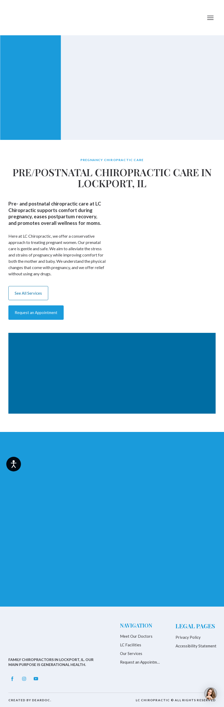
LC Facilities (130, 644)
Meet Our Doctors (136, 636)
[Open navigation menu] (210, 18)
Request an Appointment (140, 662)
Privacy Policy (188, 637)
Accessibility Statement (196, 645)
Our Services (131, 653)
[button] (28, 293)
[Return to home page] (29, 17)
